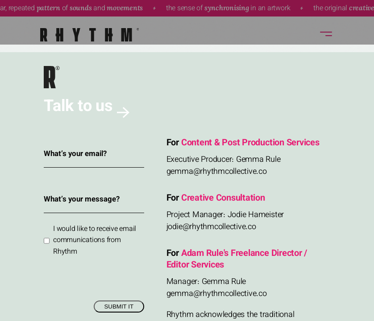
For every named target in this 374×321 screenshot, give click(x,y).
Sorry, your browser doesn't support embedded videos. (187, 160)
